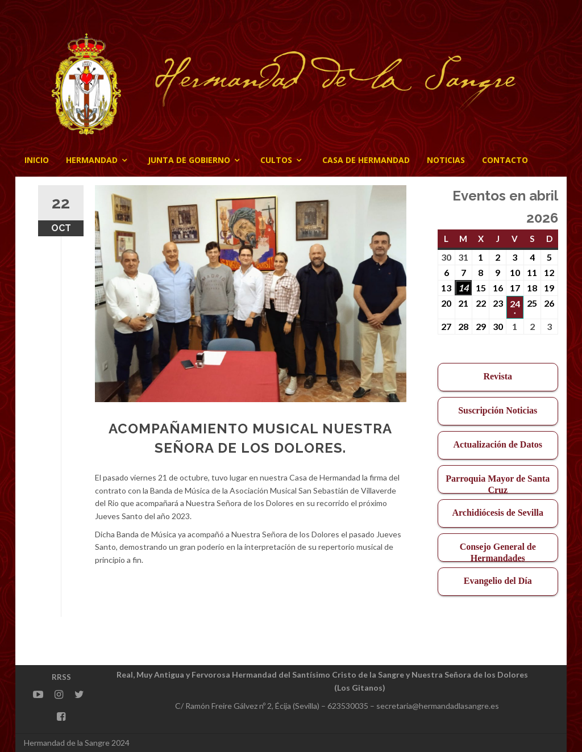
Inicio (36, 159)
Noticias (446, 159)
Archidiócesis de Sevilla (497, 512)
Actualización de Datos (498, 444)
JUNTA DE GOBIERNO (189, 159)
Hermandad (92, 159)
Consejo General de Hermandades (498, 552)
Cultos (276, 159)
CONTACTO (505, 159)
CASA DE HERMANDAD (366, 159)
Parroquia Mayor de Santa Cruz (498, 484)
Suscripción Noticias (497, 410)
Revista (497, 376)
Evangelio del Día (498, 581)
